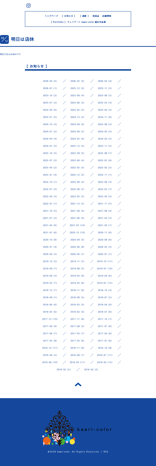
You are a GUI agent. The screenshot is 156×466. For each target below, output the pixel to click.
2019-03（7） (50, 282)
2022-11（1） (105, 174)
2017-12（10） (50, 318)
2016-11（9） (78, 347)
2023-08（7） (105, 153)
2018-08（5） (78, 297)
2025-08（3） (105, 95)
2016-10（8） (105, 347)
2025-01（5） (50, 117)
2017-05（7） (78, 333)
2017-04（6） (105, 333)
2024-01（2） (50, 145)
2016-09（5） (50, 355)
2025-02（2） (105, 109)
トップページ (51, 15)
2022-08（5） (105, 181)
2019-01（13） (105, 282)
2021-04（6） (50, 225)
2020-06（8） (78, 246)
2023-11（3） (105, 145)
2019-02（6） (78, 282)
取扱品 (96, 15)
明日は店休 (22, 39)
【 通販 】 (84, 15)
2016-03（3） (64, 369)
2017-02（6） (78, 340)
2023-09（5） (78, 153)
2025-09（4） (78, 95)
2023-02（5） (105, 167)
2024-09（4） (78, 124)
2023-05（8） (105, 160)
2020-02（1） (78, 254)
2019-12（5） (50, 261)
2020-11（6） (105, 232)
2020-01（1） (105, 254)
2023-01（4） (50, 174)
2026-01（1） (50, 88)
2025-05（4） (105, 102)
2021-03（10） (78, 225)
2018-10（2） (105, 290)
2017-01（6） (105, 340)
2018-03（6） (50, 311)
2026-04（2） (50, 80)
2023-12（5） (78, 145)
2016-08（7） (78, 355)
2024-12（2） (78, 117)
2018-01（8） (105, 311)
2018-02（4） (78, 311)
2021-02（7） (105, 225)
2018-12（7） (50, 290)
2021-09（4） (78, 210)
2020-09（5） (78, 239)
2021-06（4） (78, 218)
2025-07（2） (50, 102)
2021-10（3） (50, 210)
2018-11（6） (78, 290)
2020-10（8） (50, 239)
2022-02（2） (105, 196)
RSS (106, 451)
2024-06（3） (78, 131)
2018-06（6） (50, 304)
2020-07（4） (50, 246)
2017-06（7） (50, 333)
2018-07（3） (105, 297)
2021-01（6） (50, 232)
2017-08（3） (78, 326)
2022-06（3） (78, 189)
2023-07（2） (50, 160)
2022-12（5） (78, 174)
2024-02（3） (105, 138)
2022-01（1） (50, 203)
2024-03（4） (78, 138)
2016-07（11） (105, 355)
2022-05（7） (105, 189)
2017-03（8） (50, 340)
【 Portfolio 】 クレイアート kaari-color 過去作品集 (78, 21)
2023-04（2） (50, 167)
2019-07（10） (105, 268)
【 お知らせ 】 (68, 15)
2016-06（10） (50, 362)
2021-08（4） (105, 210)
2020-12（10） (78, 232)
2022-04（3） (50, 196)
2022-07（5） (50, 189)
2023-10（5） (50, 153)
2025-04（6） (50, 109)
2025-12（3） (78, 88)
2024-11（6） (105, 117)
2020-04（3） (50, 254)
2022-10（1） (50, 181)
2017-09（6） (50, 326)
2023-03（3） (78, 167)
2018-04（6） (105, 304)
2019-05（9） (78, 275)
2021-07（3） (50, 218)
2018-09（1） (50, 297)
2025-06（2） (78, 102)
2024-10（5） (50, 124)
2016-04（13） (105, 362)
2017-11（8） (78, 318)
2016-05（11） (78, 362)
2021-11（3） (105, 203)
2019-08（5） (78, 268)
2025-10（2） (50, 95)
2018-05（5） (78, 304)
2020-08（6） (105, 239)
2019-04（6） (105, 275)
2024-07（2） (50, 131)
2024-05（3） (105, 131)
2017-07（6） (105, 326)
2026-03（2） (78, 80)
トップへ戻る (78, 384)
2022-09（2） (78, 181)
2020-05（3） (105, 246)
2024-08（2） (105, 124)
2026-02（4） (105, 80)
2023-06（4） (78, 160)
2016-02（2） (91, 369)
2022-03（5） (78, 196)
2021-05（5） (105, 218)
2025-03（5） (78, 109)
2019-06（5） (50, 275)
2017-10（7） (105, 318)
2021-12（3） (78, 203)
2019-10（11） (105, 261)
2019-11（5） (78, 261)
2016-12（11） (50, 347)
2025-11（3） (105, 88)
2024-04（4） (50, 138)
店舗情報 (106, 15)
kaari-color (63, 451)
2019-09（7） (50, 268)
